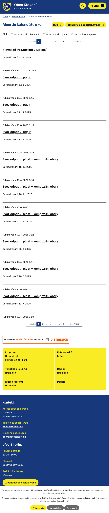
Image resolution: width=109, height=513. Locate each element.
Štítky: (6, 33)
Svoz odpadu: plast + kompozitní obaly (30, 159)
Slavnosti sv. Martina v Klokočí (25, 50)
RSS (57, 24)
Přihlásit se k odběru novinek (86, 24)
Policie (61, 381)
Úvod (5, 16)
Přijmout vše (38, 508)
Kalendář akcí (18, 16)
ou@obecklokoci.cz (14, 436)
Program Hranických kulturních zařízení (16, 356)
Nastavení (72, 508)
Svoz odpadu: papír (17, 77)
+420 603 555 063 (13, 426)
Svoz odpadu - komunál (26, 34)
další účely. (61, 493)
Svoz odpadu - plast (85, 34)
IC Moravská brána (64, 354)
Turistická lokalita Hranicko (16, 370)
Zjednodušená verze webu (20, 482)
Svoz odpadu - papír (57, 34)
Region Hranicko (62, 370)
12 (71, 41)
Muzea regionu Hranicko (14, 383)
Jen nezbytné (55, 508)
